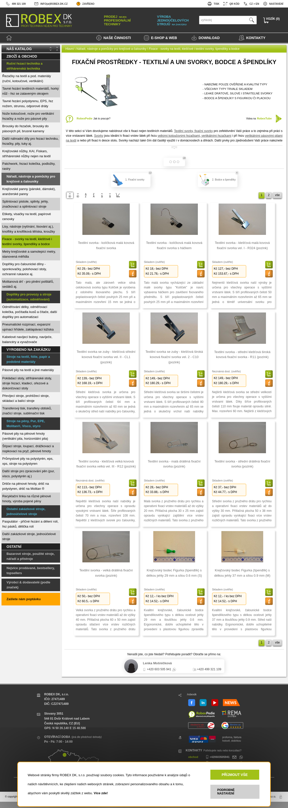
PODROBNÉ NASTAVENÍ (226, 791)
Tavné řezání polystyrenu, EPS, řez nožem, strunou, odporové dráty (27, 103)
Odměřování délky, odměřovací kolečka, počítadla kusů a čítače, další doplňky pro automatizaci (29, 312)
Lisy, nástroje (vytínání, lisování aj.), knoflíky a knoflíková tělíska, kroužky (28, 229)
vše (277, 195)
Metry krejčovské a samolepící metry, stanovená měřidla (29, 254)
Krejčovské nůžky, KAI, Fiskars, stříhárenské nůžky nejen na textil (26, 153)
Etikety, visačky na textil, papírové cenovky (26, 216)
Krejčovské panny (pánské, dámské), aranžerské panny (29, 191)
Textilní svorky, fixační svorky (193, 131)
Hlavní (69, 49)
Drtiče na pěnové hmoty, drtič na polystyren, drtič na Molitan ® (25, 486)
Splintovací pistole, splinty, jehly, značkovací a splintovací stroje (25, 204)
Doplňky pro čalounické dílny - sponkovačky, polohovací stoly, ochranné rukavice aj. (24, 269)
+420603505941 (217, 757)
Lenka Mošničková (157, 663)
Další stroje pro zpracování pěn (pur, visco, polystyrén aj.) (28, 473)
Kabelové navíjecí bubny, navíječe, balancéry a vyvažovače (27, 339)
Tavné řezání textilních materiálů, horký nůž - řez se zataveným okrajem (30, 91)
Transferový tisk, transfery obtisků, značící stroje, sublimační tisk (27, 410)
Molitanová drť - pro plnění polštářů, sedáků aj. (28, 284)
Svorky (98, 135)
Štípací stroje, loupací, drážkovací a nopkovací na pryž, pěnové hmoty (28, 448)
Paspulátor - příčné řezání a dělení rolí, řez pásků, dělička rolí (30, 524)
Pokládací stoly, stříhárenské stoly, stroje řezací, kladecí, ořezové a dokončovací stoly (27, 383)
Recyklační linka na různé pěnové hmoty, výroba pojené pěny (26, 498)
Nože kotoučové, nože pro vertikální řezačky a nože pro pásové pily (28, 116)
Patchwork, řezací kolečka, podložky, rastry (28, 166)
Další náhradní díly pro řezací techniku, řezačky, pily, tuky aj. (30, 141)
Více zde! (101, 793)
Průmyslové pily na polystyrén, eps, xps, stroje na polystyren (27, 461)
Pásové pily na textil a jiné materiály (28, 370)
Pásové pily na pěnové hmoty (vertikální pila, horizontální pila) (25, 436)
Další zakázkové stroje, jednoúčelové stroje (29, 536)
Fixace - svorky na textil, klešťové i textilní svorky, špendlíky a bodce (27, 241)
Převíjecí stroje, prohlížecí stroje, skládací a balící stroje (26, 398)
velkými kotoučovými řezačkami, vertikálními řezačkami (194, 135)
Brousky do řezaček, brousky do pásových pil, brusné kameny (25, 128)
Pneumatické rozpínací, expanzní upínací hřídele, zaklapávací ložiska (28, 326)
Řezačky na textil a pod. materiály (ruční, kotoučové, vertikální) (26, 78)
